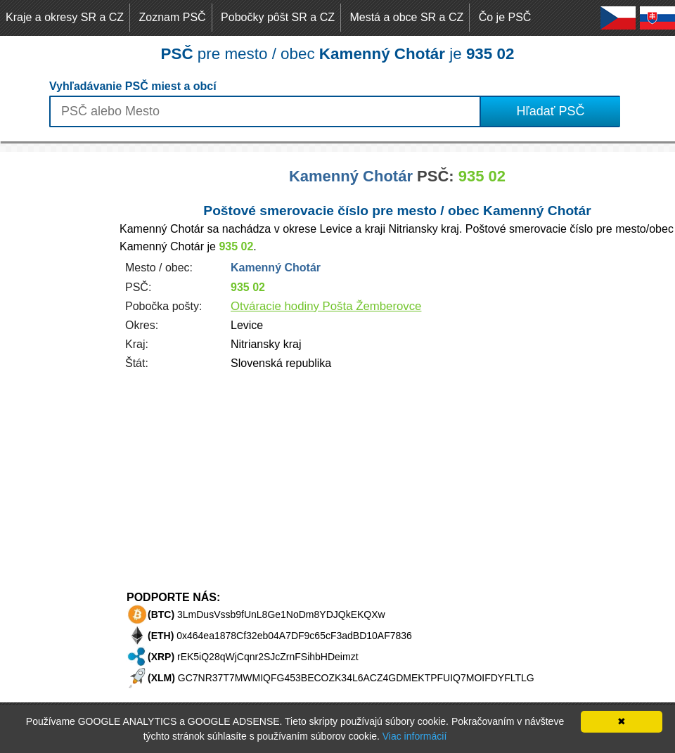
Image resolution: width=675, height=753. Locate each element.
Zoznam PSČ (172, 17)
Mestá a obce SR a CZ (406, 17)
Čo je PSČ (505, 17)
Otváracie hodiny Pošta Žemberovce (326, 306)
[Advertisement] (56, 363)
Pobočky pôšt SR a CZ (278, 17)
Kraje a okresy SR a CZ (65, 17)
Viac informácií (414, 736)
